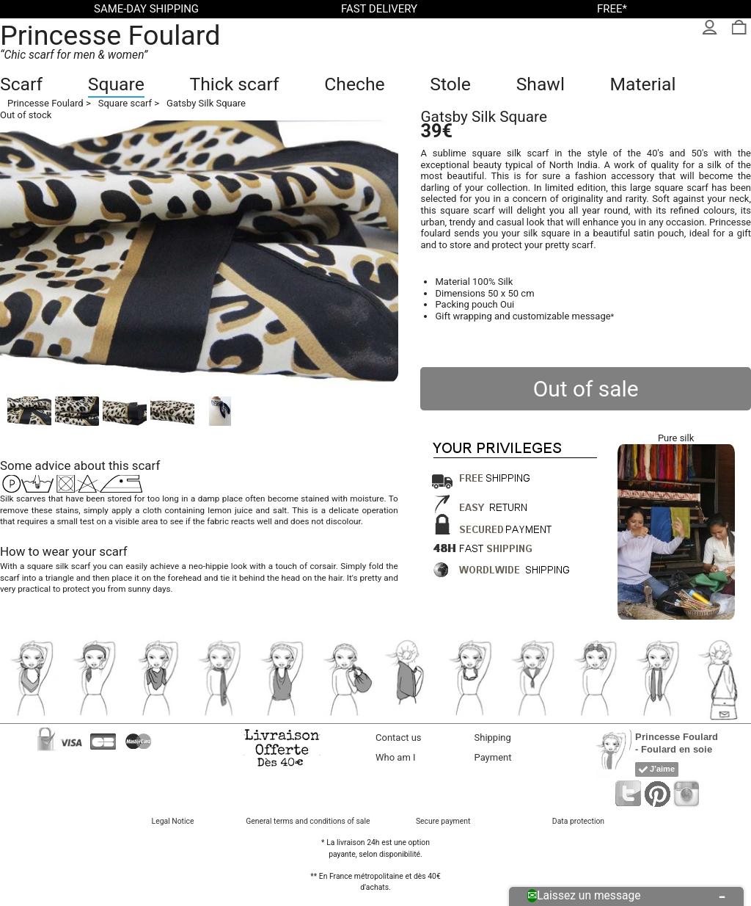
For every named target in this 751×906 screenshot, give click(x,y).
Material (643, 84)
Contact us (399, 737)
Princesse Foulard (110, 35)
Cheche (354, 84)
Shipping (493, 737)
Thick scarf (234, 84)
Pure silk (676, 437)
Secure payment (443, 821)
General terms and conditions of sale (308, 821)
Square (116, 84)
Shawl (540, 84)
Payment (493, 757)
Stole (450, 84)
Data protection (578, 821)
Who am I (396, 757)
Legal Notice (173, 821)
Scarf (21, 84)
